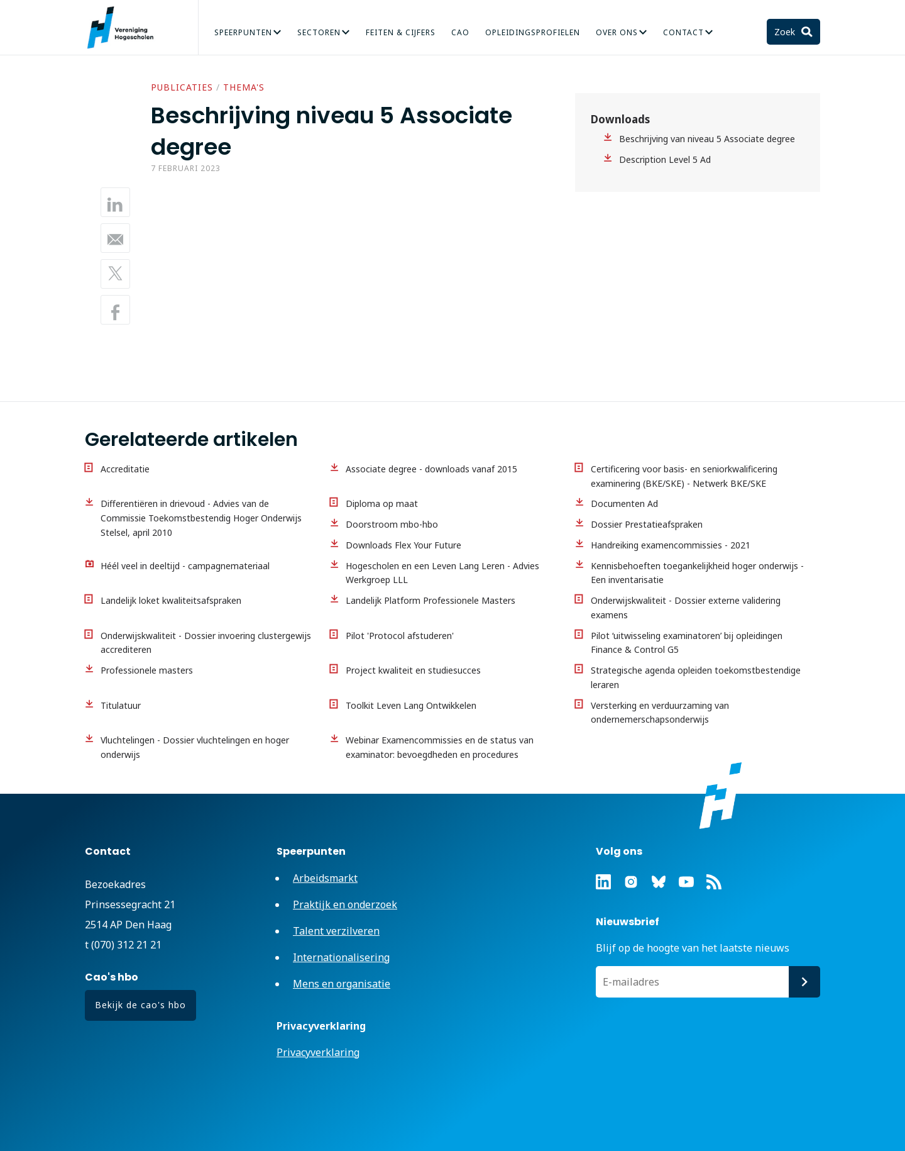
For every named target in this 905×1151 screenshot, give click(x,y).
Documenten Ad (624, 503)
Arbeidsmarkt (325, 878)
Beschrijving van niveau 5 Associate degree (707, 139)
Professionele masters (147, 670)
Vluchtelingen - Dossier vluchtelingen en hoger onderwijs (195, 747)
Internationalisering (341, 957)
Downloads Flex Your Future (403, 545)
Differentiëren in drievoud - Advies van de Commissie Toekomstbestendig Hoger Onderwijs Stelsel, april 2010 (201, 518)
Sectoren (319, 32)
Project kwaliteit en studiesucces (413, 670)
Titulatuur (121, 705)
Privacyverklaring (318, 1052)
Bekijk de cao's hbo (140, 1005)
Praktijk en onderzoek (345, 904)
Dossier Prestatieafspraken (647, 524)
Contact (683, 32)
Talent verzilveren (336, 931)
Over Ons (617, 32)
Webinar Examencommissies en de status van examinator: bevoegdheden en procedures (440, 747)
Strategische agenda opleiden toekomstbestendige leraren (696, 677)
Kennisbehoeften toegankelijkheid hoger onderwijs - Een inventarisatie (697, 573)
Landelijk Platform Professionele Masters (430, 600)
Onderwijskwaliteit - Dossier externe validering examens (686, 607)
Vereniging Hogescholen (126, 27)
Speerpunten (243, 32)
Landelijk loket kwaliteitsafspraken (171, 600)
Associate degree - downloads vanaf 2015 (431, 469)
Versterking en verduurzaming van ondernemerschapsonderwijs (660, 712)
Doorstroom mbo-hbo (392, 524)
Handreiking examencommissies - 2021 (670, 545)
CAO (460, 32)
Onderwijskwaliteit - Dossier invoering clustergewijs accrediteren (206, 643)
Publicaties (182, 87)
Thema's (244, 87)
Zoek (786, 32)
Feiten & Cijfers (401, 32)
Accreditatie (125, 469)
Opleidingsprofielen (532, 32)
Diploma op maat (382, 503)
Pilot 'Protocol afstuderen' (400, 636)
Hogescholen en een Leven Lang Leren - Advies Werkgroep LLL (442, 573)
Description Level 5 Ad (665, 159)
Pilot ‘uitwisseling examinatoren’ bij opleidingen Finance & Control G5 (686, 643)
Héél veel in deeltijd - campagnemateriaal (185, 566)
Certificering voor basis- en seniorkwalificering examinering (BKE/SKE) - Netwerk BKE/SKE (684, 476)
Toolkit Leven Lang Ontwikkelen (411, 705)
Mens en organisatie (341, 984)
